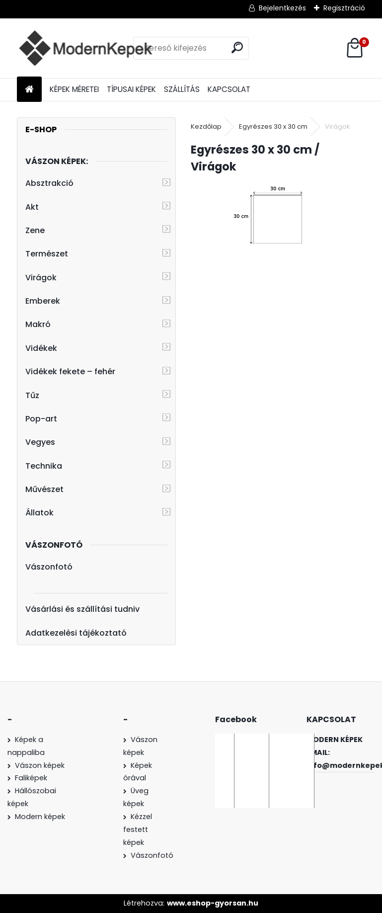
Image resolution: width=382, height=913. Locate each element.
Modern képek (40, 817)
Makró (38, 324)
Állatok (39, 512)
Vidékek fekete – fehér (70, 371)
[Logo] (85, 48)
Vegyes (40, 442)
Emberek (42, 301)
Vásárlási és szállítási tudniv (82, 609)
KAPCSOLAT (229, 89)
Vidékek (41, 348)
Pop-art (41, 418)
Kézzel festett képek (137, 829)
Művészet (44, 489)
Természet (46, 253)
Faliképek (31, 778)
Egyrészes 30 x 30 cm (273, 126)
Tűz (32, 395)
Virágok (41, 277)
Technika (43, 466)
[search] (237, 47)
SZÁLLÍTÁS (182, 89)
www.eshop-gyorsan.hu (212, 903)
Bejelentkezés (282, 8)
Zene (35, 230)
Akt (32, 207)
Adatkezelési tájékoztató (76, 633)
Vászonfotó (49, 567)
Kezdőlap (206, 126)
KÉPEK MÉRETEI (74, 89)
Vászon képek (40, 765)
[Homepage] (29, 90)
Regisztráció (344, 8)
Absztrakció (49, 183)
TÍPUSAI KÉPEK (131, 89)
